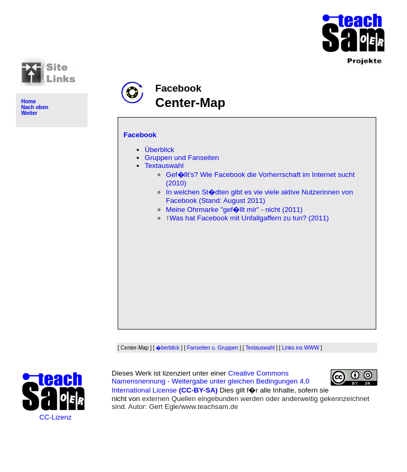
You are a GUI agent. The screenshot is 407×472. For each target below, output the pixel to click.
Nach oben (34, 107)
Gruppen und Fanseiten (182, 158)
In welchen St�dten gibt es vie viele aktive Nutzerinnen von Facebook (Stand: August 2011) (259, 196)
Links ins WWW (300, 348)
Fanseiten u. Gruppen (212, 348)
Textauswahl (164, 166)
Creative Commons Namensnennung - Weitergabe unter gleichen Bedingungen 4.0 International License (210, 381)
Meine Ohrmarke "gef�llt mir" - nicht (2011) (234, 209)
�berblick (167, 348)
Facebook (139, 135)
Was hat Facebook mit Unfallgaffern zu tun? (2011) (249, 218)
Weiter (29, 113)
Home (28, 101)
